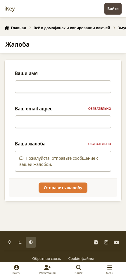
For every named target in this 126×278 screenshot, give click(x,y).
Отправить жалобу (63, 191)
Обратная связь (46, 258)
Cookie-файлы (81, 258)
